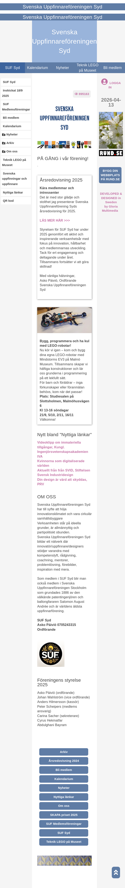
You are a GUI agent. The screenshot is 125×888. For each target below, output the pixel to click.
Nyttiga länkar (64, 797)
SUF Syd (12, 68)
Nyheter (62, 68)
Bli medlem (64, 770)
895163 (82, 94)
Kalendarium (37, 68)
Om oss (63, 805)
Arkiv (64, 752)
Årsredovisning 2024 (64, 760)
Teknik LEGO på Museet (88, 67)
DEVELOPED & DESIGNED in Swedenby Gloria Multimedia (111, 202)
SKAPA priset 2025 (63, 815)
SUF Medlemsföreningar (64, 823)
